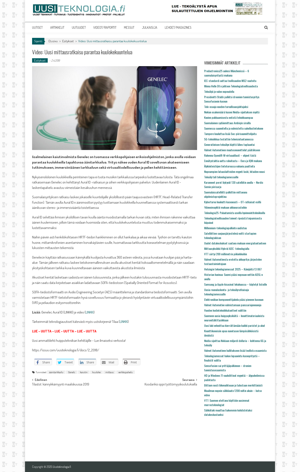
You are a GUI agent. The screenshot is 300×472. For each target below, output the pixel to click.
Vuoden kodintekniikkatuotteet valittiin (225, 310)
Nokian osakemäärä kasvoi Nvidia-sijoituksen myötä (231, 112)
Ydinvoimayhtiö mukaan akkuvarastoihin (225, 207)
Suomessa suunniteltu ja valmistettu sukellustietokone (233, 128)
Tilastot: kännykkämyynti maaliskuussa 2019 (60, 384)
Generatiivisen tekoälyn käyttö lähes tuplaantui (229, 144)
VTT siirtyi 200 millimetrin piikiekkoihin (225, 254)
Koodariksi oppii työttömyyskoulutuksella (171, 384)
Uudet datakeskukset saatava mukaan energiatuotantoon (235, 243)
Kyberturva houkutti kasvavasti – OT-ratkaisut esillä (232, 202)
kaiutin (84, 372)
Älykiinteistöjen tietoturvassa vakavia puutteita (229, 166)
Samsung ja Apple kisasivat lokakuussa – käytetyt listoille (235, 284)
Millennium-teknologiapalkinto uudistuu (225, 228)
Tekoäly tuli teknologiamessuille (221, 177)
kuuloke (96, 372)
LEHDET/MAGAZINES (178, 27)
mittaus (109, 372)
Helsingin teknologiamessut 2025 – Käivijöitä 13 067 (233, 269)
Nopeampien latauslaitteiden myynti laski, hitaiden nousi (234, 171)
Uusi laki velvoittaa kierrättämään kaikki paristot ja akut (234, 325)
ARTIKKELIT (57, 27)
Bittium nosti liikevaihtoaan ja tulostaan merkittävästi (233, 385)
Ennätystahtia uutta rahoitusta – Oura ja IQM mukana (233, 161)
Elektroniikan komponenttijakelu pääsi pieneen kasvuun (233, 299)
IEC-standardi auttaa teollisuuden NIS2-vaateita (230, 80)
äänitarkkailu (56, 372)
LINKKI (90, 312)
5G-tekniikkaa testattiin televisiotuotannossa (228, 139)
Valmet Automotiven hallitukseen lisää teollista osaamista (235, 350)
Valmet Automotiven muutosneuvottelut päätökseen (232, 150)
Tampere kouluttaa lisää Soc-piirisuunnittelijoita (230, 133)
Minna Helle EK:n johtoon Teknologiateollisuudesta (231, 86)
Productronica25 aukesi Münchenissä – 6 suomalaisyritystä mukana (226, 73)
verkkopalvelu (125, 372)
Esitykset (68, 41)
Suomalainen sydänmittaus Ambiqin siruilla (227, 123)
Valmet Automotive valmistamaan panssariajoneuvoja (232, 305)
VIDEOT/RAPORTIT (104, 27)
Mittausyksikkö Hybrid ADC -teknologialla (226, 248)
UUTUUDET (79, 27)
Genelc (71, 372)
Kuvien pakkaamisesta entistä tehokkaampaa (228, 117)
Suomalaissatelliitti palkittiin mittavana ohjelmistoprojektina (225, 194)
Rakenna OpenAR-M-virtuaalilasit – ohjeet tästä (230, 155)
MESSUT (129, 27)
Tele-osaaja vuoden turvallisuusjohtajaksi (226, 106)
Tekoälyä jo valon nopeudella (219, 91)
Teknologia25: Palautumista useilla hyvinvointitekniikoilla (234, 213)
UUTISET (37, 27)
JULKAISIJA (149, 27)
